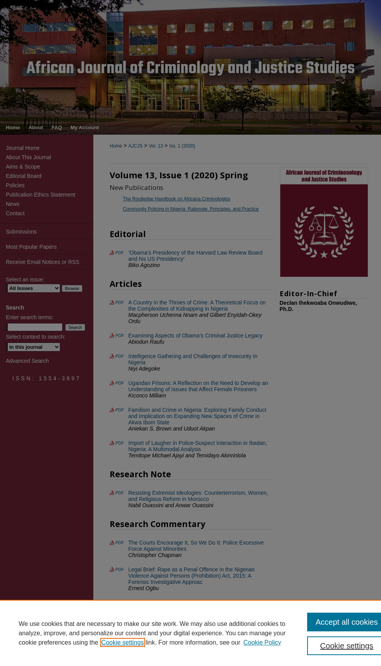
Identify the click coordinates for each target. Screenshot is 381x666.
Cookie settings (122, 642)
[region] (190, 633)
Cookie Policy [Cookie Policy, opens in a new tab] (262, 642)
